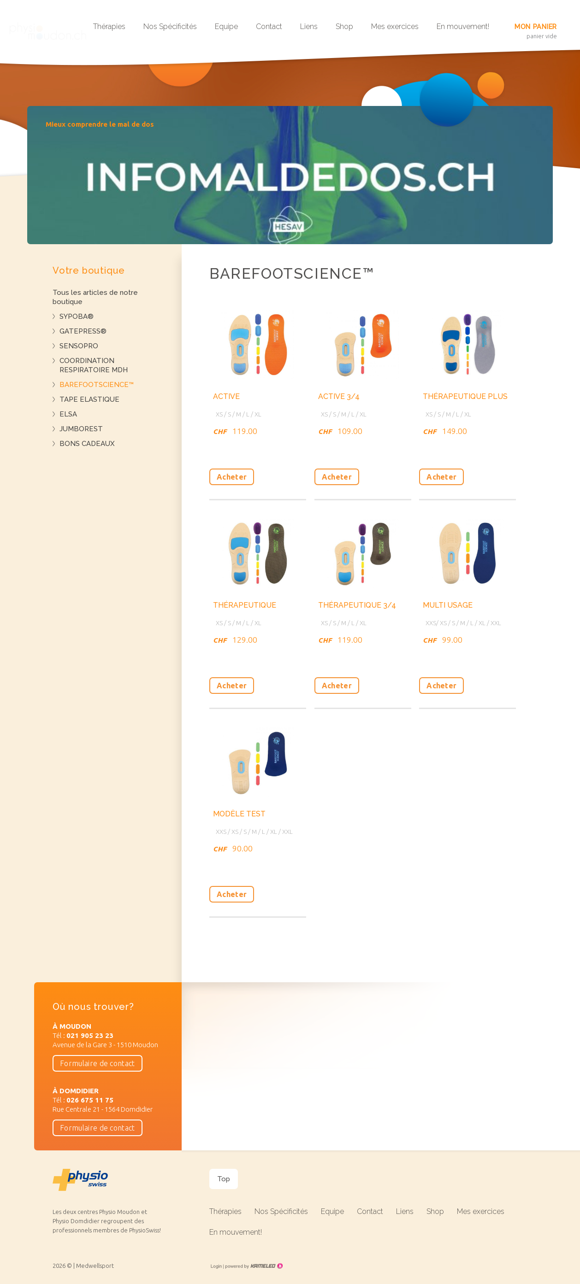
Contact (269, 26)
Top (223, 1179)
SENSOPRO (78, 346)
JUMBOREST (81, 429)
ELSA (68, 414)
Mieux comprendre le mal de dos (100, 124)
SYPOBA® (76, 316)
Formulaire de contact (97, 1063)
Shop (344, 26)
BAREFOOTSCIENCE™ (96, 385)
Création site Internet (253, 1266)
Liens (309, 26)
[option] (290, 175)
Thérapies (109, 26)
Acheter (232, 477)
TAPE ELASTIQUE (89, 399)
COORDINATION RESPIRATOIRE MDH (93, 365)
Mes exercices (395, 26)
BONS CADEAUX (87, 444)
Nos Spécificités (170, 26)
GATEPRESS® (83, 331)
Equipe (226, 26)
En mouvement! (463, 26)
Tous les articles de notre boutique (95, 297)
